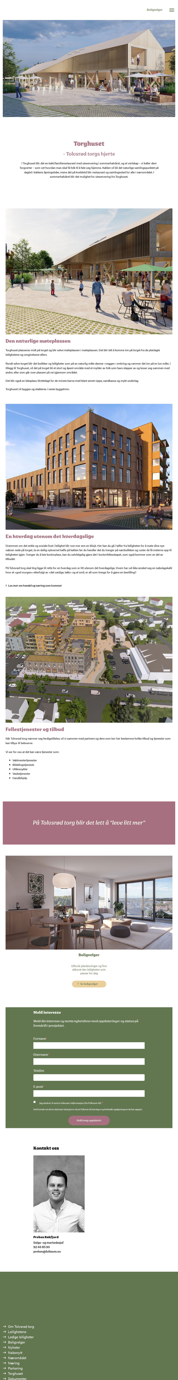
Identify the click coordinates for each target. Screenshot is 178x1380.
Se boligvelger (89, 984)
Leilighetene (17, 1331)
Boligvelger (155, 10)
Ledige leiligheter (21, 1336)
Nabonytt (15, 1352)
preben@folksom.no (47, 1252)
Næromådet (17, 1357)
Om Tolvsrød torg (21, 1326)
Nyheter (14, 1347)
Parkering (15, 1368)
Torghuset (15, 1373)
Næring (13, 1362)
